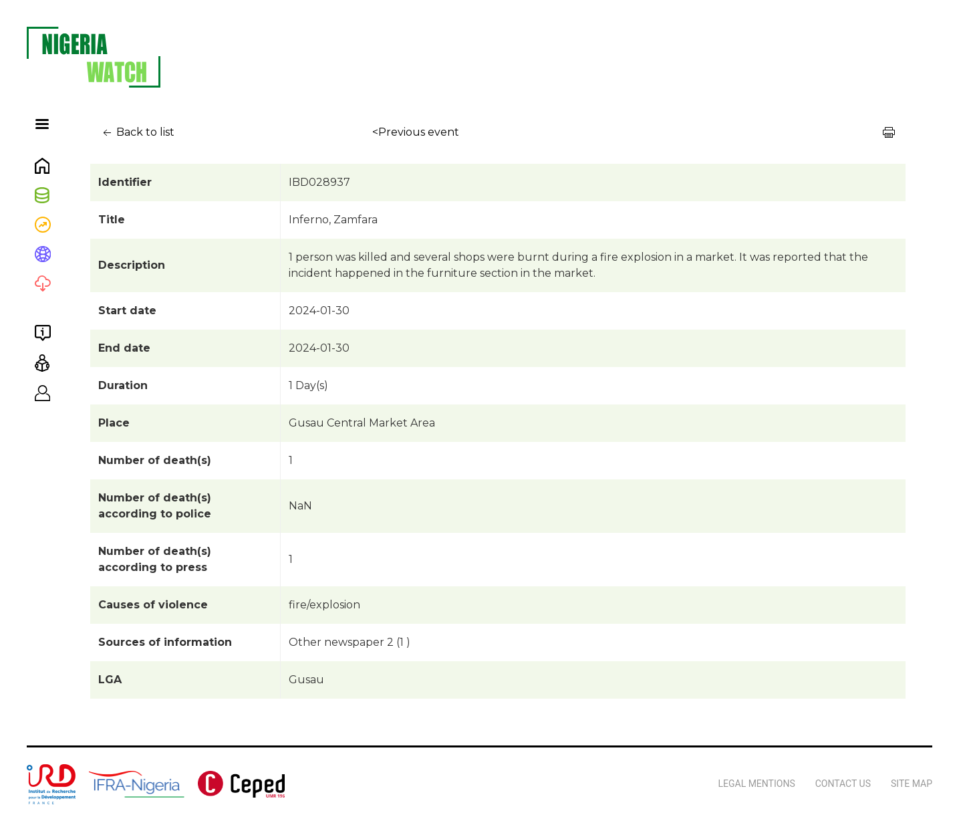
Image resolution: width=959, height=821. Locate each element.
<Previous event (415, 132)
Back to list (137, 133)
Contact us (843, 783)
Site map (911, 783)
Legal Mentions (756, 783)
